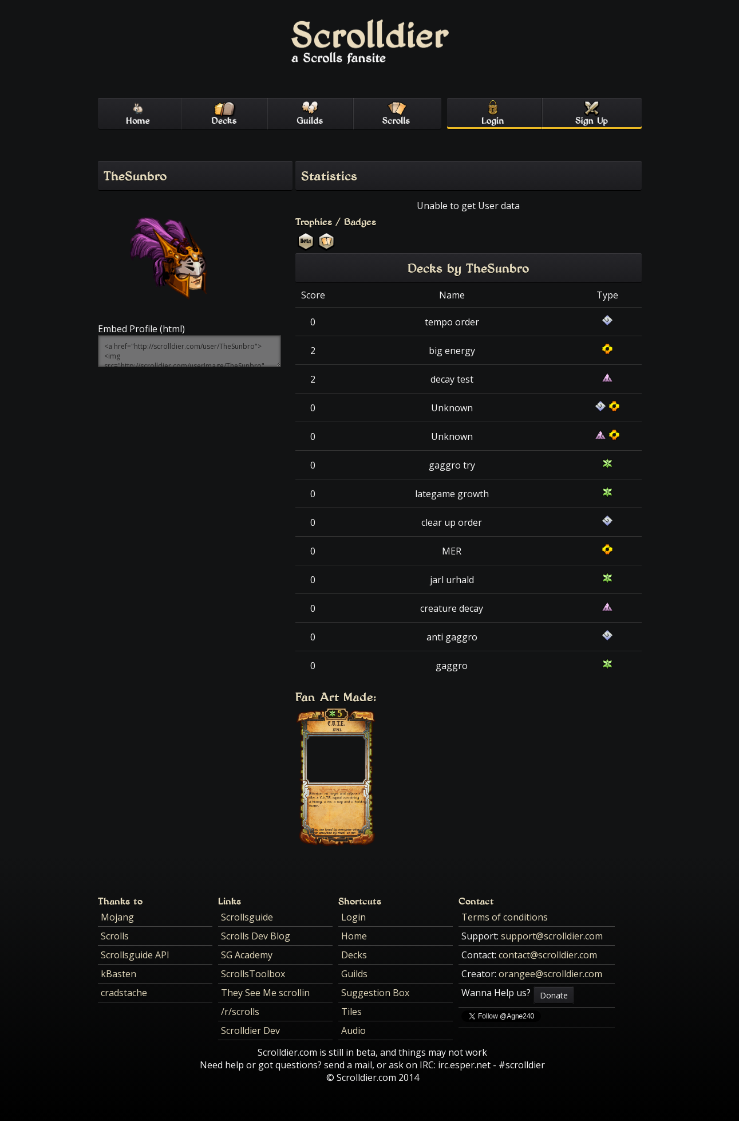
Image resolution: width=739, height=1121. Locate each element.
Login (353, 917)
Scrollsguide (247, 917)
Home (354, 936)
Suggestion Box (375, 992)
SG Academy (246, 955)
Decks (354, 955)
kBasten (118, 973)
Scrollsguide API (135, 955)
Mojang (117, 917)
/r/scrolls (240, 1011)
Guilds (354, 973)
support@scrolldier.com (552, 936)
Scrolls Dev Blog (255, 936)
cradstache (124, 992)
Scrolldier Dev (250, 1030)
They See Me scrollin (265, 992)
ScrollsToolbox (253, 973)
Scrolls (115, 936)
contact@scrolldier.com (548, 955)
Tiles (351, 1011)
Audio (353, 1030)
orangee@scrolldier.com (550, 973)
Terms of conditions (504, 917)
